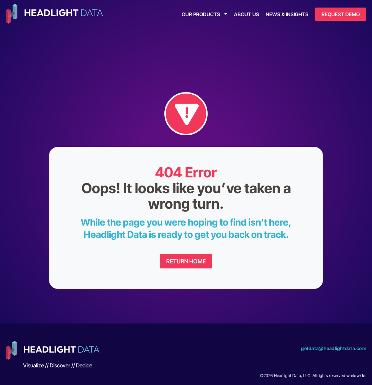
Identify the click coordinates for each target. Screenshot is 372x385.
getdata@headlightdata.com (333, 348)
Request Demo (341, 14)
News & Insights (287, 14)
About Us (246, 14)
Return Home (186, 261)
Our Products (201, 14)
